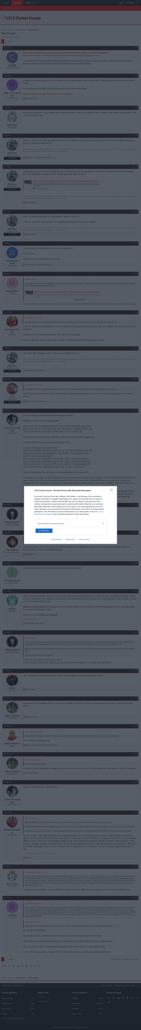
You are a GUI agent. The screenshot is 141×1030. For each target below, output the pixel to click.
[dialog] (70, 515)
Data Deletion (57, 540)
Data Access (70, 540)
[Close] (112, 490)
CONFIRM (47, 531)
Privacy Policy (84, 540)
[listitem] (70, 523)
